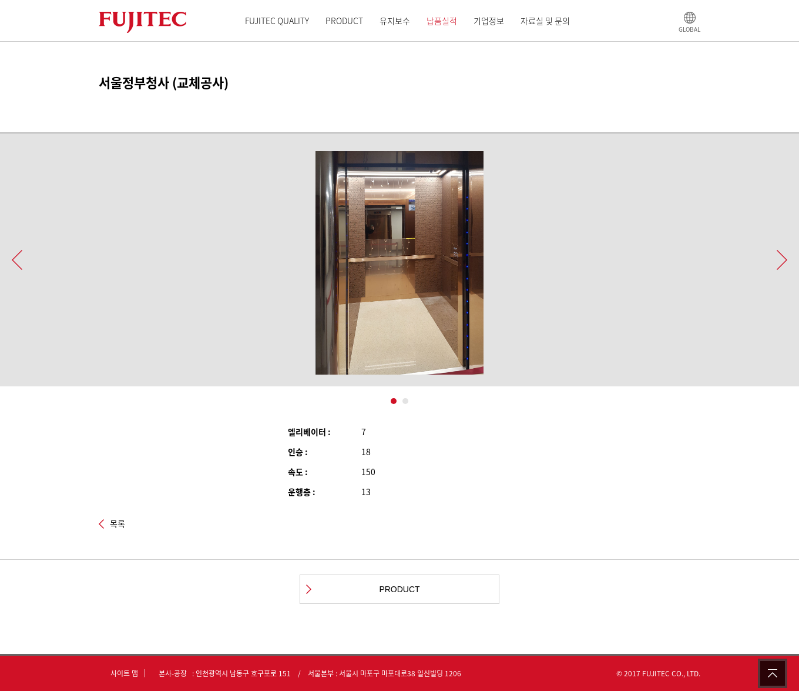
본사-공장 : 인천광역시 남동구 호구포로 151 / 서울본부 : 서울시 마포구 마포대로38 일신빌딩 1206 (307, 673)
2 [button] (405, 401)
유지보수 (395, 20)
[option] (399, 268)
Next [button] (782, 260)
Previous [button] (17, 260)
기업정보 (489, 20)
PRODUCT (344, 20)
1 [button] (394, 401)
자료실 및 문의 (545, 20)
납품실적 (442, 20)
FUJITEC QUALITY (277, 20)
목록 (117, 524)
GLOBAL (689, 29)
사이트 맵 (124, 673)
